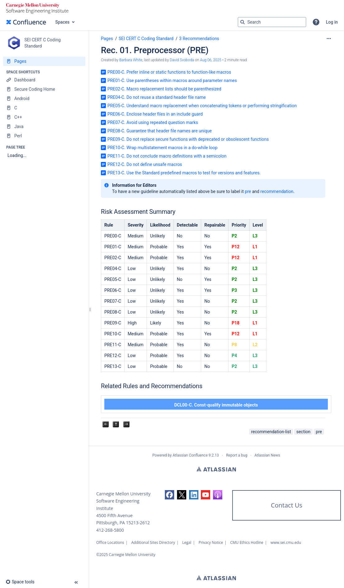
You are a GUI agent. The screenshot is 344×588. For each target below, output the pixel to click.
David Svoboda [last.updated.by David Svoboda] (182, 60)
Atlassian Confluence (190, 455)
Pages (107, 38)
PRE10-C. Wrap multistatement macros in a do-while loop (162, 147)
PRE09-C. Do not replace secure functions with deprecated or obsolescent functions (188, 139)
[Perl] (44, 135)
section (303, 431)
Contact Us (286, 505)
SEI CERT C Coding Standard (146, 38)
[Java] (44, 126)
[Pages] (44, 61)
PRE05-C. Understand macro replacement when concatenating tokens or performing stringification (202, 105)
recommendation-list (271, 431)
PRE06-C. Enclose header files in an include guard (155, 114)
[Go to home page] (26, 22)
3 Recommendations (199, 38)
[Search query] (272, 22)
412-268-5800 (110, 530)
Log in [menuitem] (332, 22)
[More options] (329, 38)
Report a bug (236, 455)
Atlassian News (267, 455)
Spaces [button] (62, 22)
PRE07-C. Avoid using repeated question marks (152, 122)
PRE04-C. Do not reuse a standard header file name (156, 97)
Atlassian (216, 469)
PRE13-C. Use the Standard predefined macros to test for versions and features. (183, 172)
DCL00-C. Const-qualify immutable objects (216, 404)
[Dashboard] (44, 80)
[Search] (242, 22)
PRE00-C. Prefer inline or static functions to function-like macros (169, 72)
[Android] (44, 98)
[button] (316, 22)
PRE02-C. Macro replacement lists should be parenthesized (164, 88)
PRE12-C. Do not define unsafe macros (144, 164)
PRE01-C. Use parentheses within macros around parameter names (172, 80)
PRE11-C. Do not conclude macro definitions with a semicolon (166, 156)
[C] (44, 108)
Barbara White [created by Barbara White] (130, 60)
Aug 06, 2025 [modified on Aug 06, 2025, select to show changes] (210, 60)
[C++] (44, 117)
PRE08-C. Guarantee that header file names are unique (159, 130)
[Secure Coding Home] (44, 89)
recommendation (276, 191)
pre (248, 191)
